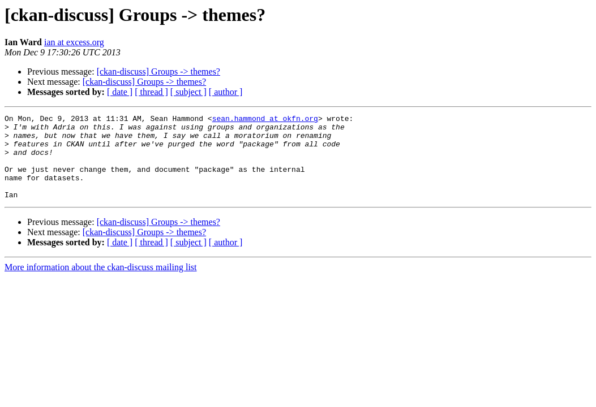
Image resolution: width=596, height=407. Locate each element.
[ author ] (226, 92)
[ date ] (119, 92)
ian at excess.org (74, 42)
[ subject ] (188, 92)
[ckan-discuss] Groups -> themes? (158, 71)
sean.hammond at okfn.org (265, 120)
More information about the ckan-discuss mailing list (101, 284)
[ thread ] (151, 92)
